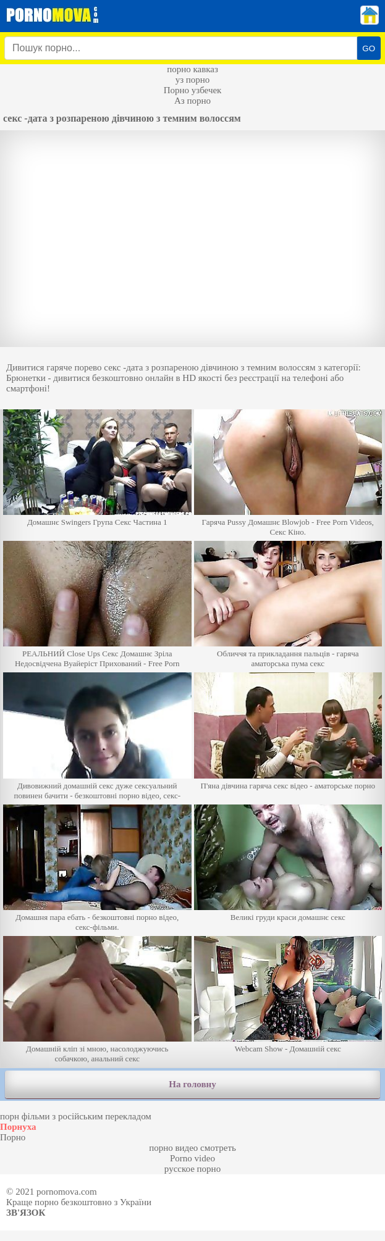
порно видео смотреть (192, 1148)
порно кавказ (192, 69)
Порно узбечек (193, 90)
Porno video (192, 1158)
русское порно (192, 1169)
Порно (12, 1137)
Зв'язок (25, 1213)
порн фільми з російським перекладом (75, 1116)
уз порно (193, 80)
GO (368, 48)
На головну (192, 1084)
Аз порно (192, 101)
